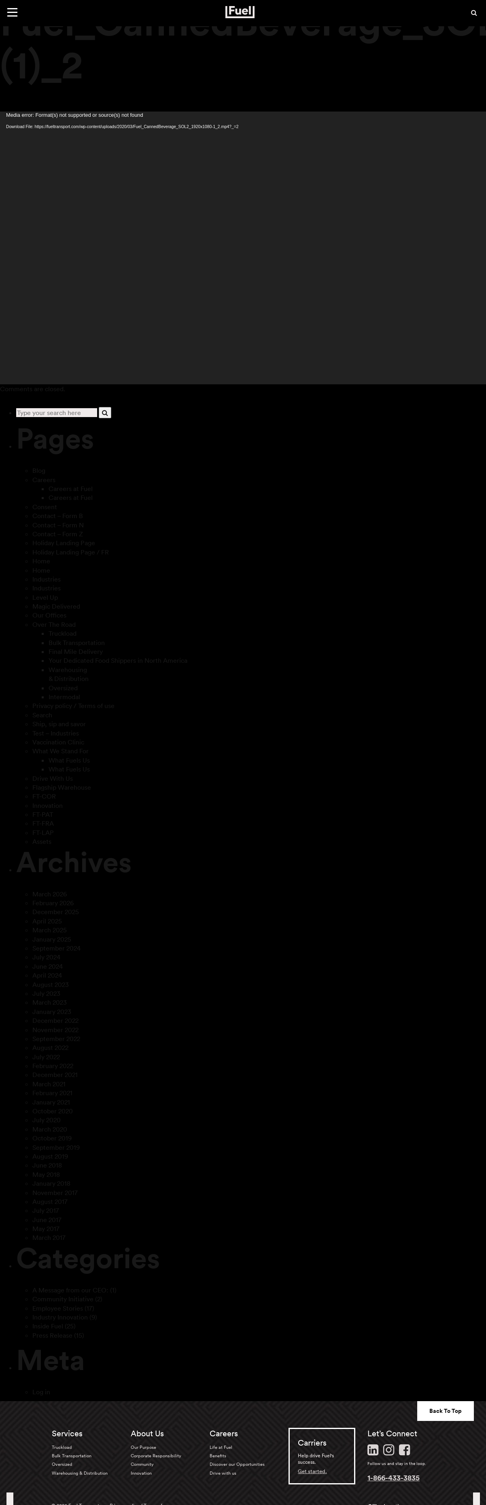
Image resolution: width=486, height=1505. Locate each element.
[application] (243, 248)
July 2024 (46, 957)
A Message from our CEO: (70, 1290)
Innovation (47, 805)
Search (42, 715)
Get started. (312, 1471)
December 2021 (55, 1075)
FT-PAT (42, 814)
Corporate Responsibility (156, 1455)
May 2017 (45, 1229)
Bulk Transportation (77, 643)
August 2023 (50, 984)
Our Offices (49, 615)
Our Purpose (143, 1447)
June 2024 (47, 966)
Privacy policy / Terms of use (73, 706)
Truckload (62, 633)
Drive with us (223, 1473)
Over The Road (54, 624)
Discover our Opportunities (237, 1464)
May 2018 (46, 1174)
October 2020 (52, 1111)
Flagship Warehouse (61, 787)
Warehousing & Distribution (80, 1473)
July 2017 (45, 1210)
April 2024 (47, 975)
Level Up (45, 597)
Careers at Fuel (71, 489)
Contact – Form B (57, 516)
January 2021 (51, 1102)
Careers (43, 480)
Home (41, 561)
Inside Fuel (47, 1326)
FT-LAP (43, 832)
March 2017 (49, 1237)
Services (67, 1433)
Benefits (218, 1455)
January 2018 (51, 1183)
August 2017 (50, 1201)
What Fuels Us (69, 760)
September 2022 (56, 1039)
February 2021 (52, 1093)
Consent (44, 507)
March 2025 (49, 930)
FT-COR (44, 796)
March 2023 (49, 1002)
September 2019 (56, 1147)
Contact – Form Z (57, 534)
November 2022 (55, 1030)
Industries (46, 579)
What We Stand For (60, 751)
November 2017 (55, 1193)
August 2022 (50, 1047)
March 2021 (49, 1084)
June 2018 (47, 1165)
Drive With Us (52, 778)
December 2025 (55, 912)
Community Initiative (62, 1299)
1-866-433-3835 (393, 1477)
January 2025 (51, 939)
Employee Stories (57, 1308)
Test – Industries (55, 733)
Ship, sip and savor (59, 724)
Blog (38, 470)
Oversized (63, 688)
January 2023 (51, 1012)
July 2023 (46, 993)
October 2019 (52, 1138)
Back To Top (445, 1411)
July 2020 (46, 1120)
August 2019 (50, 1156)
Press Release (52, 1335)
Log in (41, 1392)
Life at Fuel (221, 1447)
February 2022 (52, 1066)
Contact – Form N (58, 525)
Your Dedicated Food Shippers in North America (118, 660)
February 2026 (53, 903)
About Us (147, 1433)
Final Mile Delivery (76, 651)
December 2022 (55, 1020)
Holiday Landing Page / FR (70, 552)
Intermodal (64, 697)
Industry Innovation (60, 1317)
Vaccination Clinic (58, 742)
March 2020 (49, 1129)
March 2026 (49, 894)
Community (142, 1464)
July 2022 (46, 1057)
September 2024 (56, 948)
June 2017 (47, 1220)
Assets (41, 841)
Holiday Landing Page (63, 543)
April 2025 (47, 921)
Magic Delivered (56, 606)
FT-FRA (43, 823)
